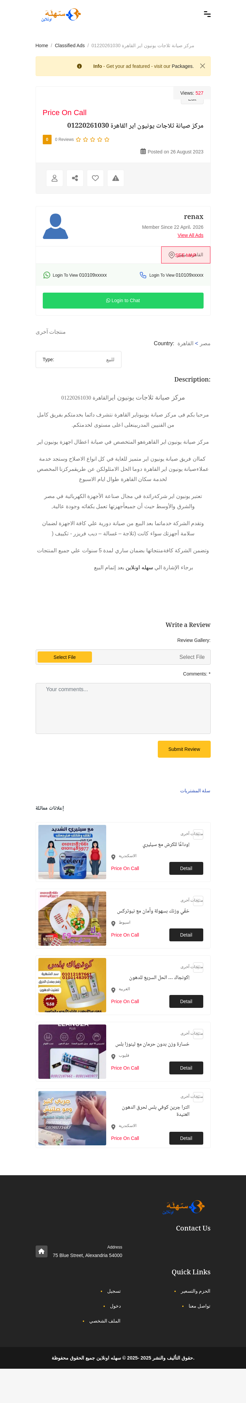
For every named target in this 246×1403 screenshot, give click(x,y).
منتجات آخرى (51, 332)
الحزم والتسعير (196, 1291)
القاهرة (185, 343)
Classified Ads (70, 45)
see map (185, 255)
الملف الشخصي (105, 1321)
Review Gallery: (193, 640)
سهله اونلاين (139, 567)
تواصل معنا (200, 1306)
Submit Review (184, 749)
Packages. (183, 66)
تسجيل (114, 1291)
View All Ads (190, 235)
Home (42, 45)
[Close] (202, 66)
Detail (186, 868)
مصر (205, 343)
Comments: (197, 674)
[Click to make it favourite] (95, 178)
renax (193, 217)
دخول (115, 1306)
